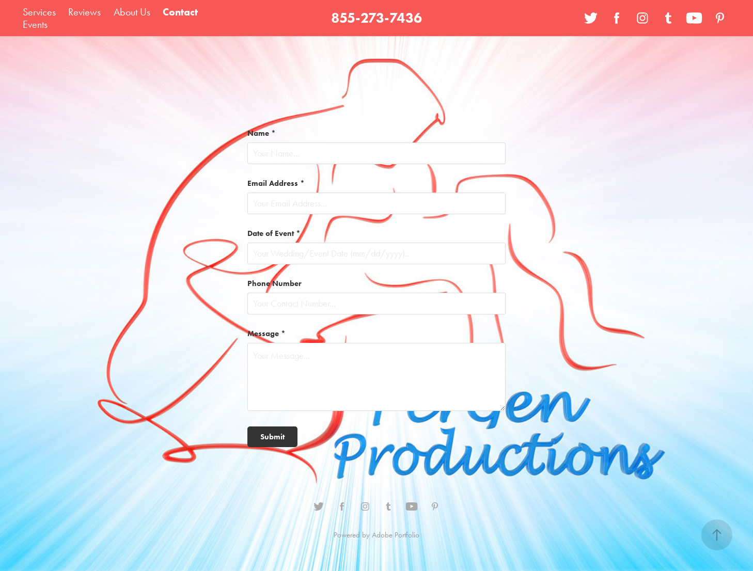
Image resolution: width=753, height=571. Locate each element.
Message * (266, 334)
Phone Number (274, 284)
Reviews (84, 12)
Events (35, 24)
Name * (261, 133)
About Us (132, 12)
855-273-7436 (376, 17)
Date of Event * (274, 233)
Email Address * (276, 183)
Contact (180, 12)
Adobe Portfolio (395, 535)
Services (39, 12)
